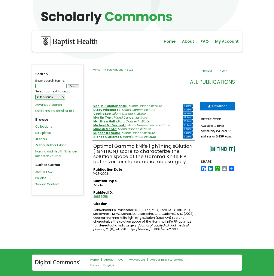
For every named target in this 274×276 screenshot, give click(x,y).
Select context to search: (54, 91)
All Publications (113, 69)
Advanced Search (48, 105)
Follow (187, 105)
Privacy (94, 265)
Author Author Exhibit (51, 145)
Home (96, 69)
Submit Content (47, 184)
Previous (207, 70)
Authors (41, 139)
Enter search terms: (50, 80)
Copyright (109, 265)
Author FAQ (43, 172)
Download (218, 106)
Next (222, 70)
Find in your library (222, 151)
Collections (43, 126)
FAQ (121, 260)
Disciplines (43, 133)
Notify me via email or (54, 111)
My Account (137, 260)
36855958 (100, 197)
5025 (130, 69)
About (108, 260)
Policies (40, 178)
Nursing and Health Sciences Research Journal (56, 153)
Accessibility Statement (166, 260)
